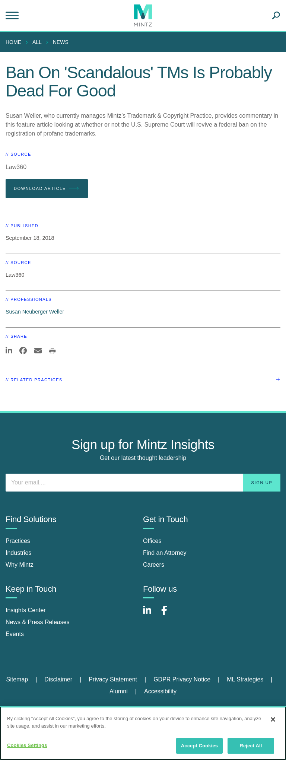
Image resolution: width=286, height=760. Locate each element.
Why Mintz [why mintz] (20, 565)
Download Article (47, 188)
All (37, 42)
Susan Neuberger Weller (35, 312)
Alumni (118, 691)
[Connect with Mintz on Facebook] (168, 614)
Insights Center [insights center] (26, 610)
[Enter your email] (143, 483)
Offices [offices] (152, 541)
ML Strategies (245, 679)
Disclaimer (58, 679)
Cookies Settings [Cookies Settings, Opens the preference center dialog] (27, 745)
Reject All (250, 745)
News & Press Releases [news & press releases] (38, 622)
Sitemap (17, 679)
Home (13, 42)
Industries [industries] (18, 553)
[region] (143, 733)
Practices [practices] (18, 541)
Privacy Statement (113, 679)
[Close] (273, 719)
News (61, 42)
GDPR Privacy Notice (181, 679)
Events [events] (15, 634)
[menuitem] (15, 42)
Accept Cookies (199, 745)
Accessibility (160, 691)
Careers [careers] (153, 565)
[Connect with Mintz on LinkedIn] (150, 614)
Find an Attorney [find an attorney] (165, 553)
